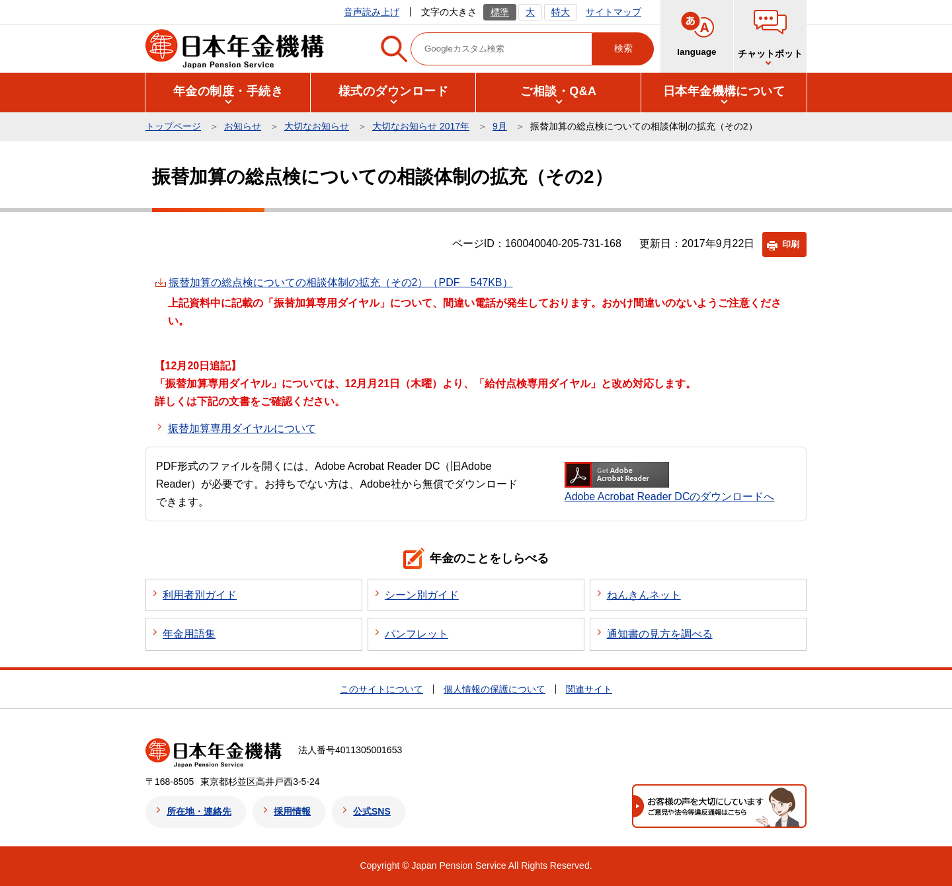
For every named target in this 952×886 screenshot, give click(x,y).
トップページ (173, 126)
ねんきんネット (644, 595)
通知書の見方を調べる (660, 634)
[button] (228, 91)
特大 (560, 12)
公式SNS (372, 811)
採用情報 (292, 811)
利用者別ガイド (200, 595)
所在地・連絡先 (199, 811)
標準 (500, 12)
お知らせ (242, 126)
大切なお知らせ (316, 126)
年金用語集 (189, 634)
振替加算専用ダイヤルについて (242, 428)
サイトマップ (613, 12)
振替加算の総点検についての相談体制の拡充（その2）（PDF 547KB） (341, 282)
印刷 (790, 244)
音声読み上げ (371, 12)
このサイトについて (381, 689)
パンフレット (416, 634)
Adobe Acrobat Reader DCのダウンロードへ (669, 482)
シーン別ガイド (422, 595)
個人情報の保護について (494, 689)
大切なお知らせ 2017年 (420, 126)
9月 (500, 126)
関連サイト (589, 689)
